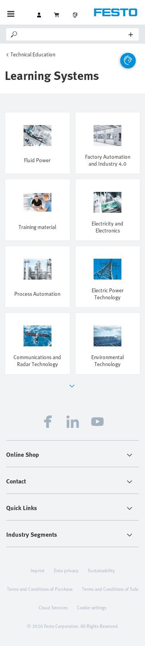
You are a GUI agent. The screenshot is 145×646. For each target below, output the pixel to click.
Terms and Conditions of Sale (110, 588)
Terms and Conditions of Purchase (40, 588)
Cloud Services (53, 607)
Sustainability (101, 570)
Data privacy (66, 570)
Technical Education (32, 54)
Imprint (37, 570)
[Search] (74, 34)
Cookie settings (91, 607)
